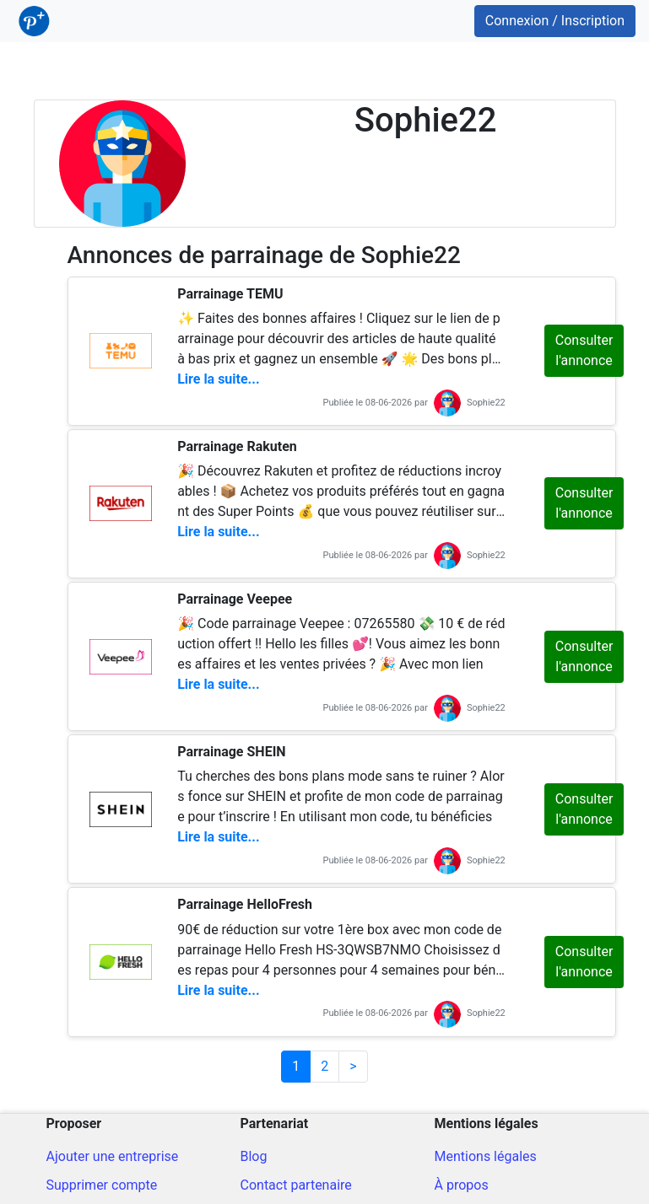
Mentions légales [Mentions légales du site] (486, 1156)
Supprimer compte (102, 1185)
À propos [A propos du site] (462, 1185)
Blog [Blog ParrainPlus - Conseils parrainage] (254, 1156)
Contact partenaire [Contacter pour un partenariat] (296, 1185)
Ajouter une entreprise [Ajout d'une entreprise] (112, 1156)
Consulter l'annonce (584, 350)
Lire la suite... (218, 379)
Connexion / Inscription (555, 21)
